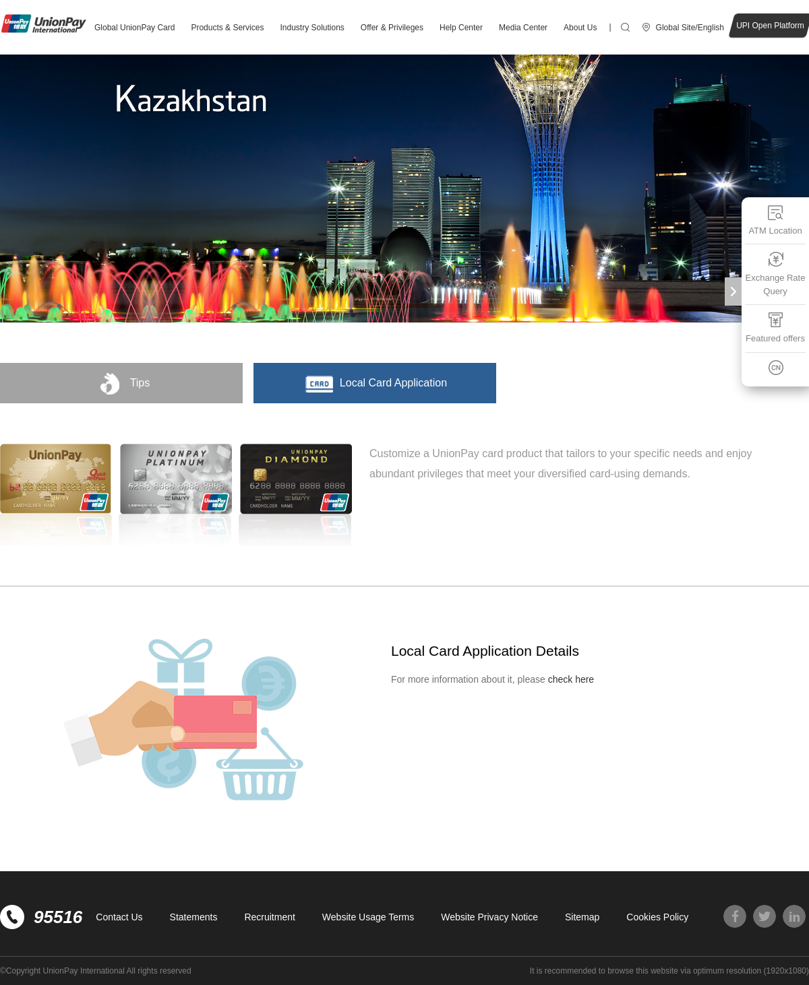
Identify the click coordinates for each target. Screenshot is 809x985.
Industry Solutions (312, 27)
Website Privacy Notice (489, 917)
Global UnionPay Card (134, 27)
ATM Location (775, 220)
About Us (580, 27)
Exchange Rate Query (776, 273)
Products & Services (227, 27)
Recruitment (269, 917)
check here (571, 679)
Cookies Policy (657, 917)
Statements (194, 917)
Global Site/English (690, 27)
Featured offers (775, 327)
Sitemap (582, 917)
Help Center (461, 27)
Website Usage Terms (368, 917)
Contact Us (119, 917)
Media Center (523, 27)
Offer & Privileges (392, 27)
